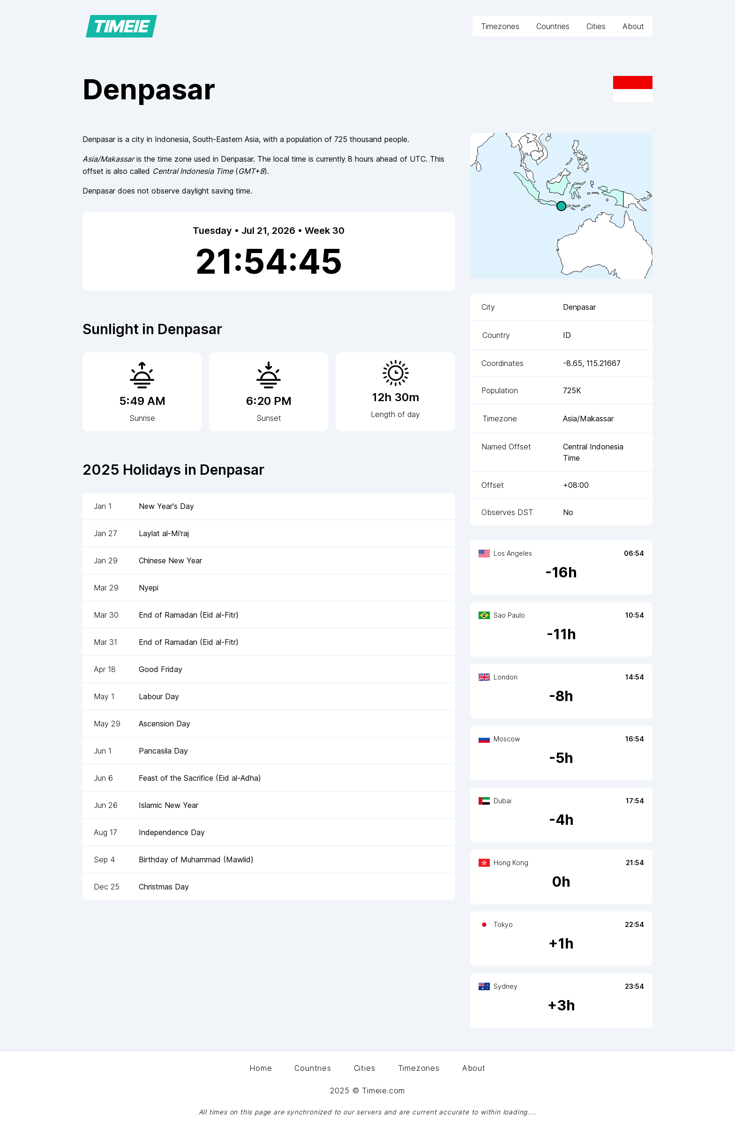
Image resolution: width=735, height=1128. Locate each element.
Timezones (500, 26)
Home (260, 1068)
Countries (553, 26)
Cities (596, 26)
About (633, 26)
